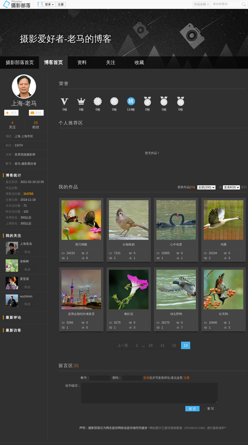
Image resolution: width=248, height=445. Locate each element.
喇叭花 (128, 314)
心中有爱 (176, 244)
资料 (82, 62)
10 (151, 345)
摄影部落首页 (20, 62)
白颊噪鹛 (129, 244)
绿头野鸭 (176, 314)
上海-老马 (24, 103)
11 (163, 345)
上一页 (123, 345)
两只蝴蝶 (81, 244)
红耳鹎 (223, 314)
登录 (48, 4)
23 (36, 123)
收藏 (139, 62)
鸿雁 (224, 244)
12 (174, 345)
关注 (110, 62)
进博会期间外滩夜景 (81, 314)
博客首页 (53, 62)
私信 (38, 112)
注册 (61, 4)
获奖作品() (187, 187)
